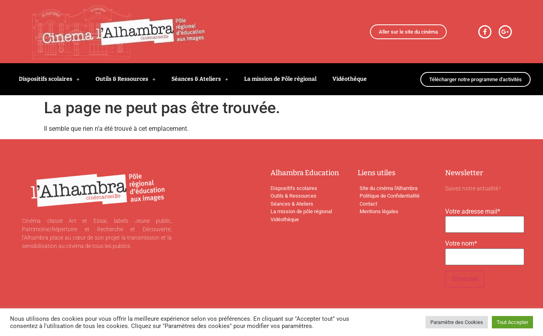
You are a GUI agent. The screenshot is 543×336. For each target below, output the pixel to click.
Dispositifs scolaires (49, 79)
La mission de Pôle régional (280, 79)
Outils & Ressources (125, 79)
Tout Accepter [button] (512, 322)
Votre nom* (461, 243)
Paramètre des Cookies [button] (456, 322)
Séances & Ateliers (199, 79)
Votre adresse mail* (472, 211)
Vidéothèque (349, 79)
